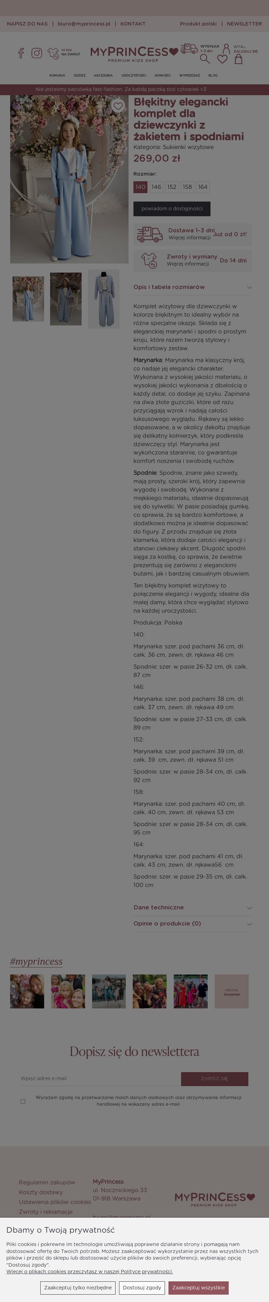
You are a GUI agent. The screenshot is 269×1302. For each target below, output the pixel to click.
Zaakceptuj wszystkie (198, 1288)
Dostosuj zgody (142, 1288)
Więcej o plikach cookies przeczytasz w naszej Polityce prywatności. (89, 1271)
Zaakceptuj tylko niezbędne (78, 1288)
